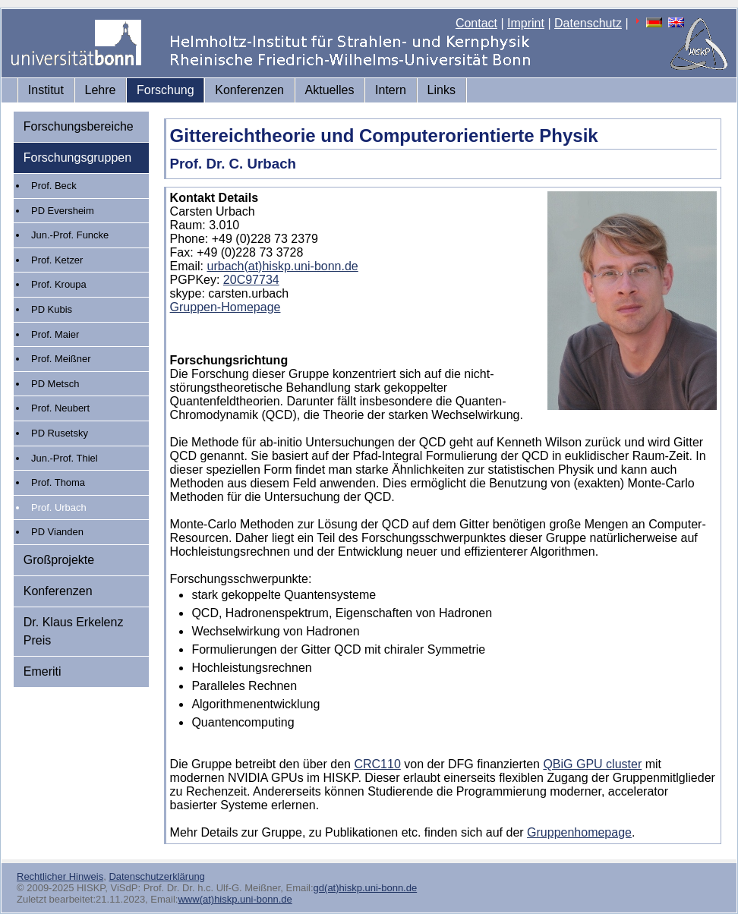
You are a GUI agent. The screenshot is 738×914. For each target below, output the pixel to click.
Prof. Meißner (60, 358)
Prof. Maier (55, 334)
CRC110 (377, 764)
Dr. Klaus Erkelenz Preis (74, 631)
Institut (46, 90)
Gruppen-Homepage (225, 307)
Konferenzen (249, 90)
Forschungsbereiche (79, 126)
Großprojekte (59, 559)
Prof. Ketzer (57, 260)
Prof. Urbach (59, 507)
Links (441, 90)
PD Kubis (51, 309)
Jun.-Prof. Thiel (64, 458)
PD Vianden (57, 531)
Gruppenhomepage (579, 832)
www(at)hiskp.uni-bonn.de (235, 899)
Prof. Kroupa (59, 284)
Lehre (100, 90)
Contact (476, 23)
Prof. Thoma (58, 482)
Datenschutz (588, 23)
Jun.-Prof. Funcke (70, 235)
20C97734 (251, 279)
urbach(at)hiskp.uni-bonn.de (282, 266)
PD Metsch (55, 383)
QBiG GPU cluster (592, 764)
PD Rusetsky (59, 433)
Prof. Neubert (60, 408)
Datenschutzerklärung (156, 876)
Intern (390, 90)
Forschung (165, 90)
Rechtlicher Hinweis (60, 876)
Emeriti (43, 671)
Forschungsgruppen (77, 157)
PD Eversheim (62, 210)
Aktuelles (330, 90)
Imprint (525, 23)
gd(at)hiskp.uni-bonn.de (366, 888)
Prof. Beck (54, 185)
